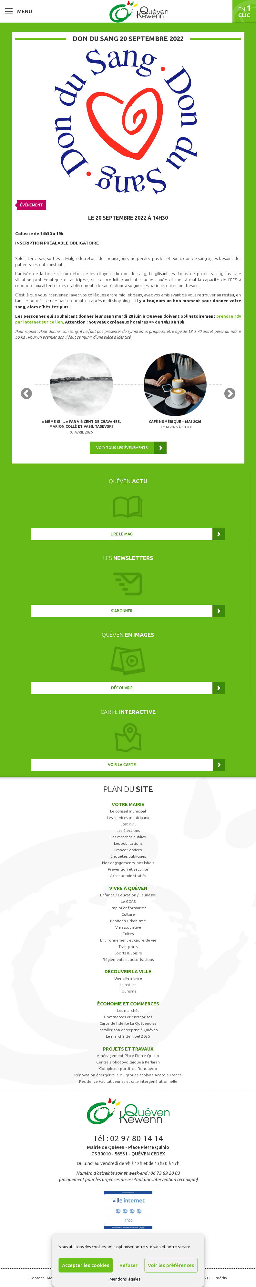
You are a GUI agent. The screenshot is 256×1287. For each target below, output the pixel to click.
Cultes (128, 934)
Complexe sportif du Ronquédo (128, 1068)
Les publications (128, 843)
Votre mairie (128, 804)
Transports (128, 946)
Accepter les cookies (85, 1265)
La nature (128, 985)
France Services (128, 850)
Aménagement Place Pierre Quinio (128, 1055)
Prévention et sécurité (128, 869)
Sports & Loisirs (128, 953)
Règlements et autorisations (128, 959)
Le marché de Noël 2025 (128, 1036)
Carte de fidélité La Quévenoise (128, 1023)
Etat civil (128, 824)
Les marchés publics (128, 837)
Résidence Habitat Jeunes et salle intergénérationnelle (128, 1081)
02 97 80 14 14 (136, 1138)
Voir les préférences (171, 1265)
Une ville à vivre (128, 978)
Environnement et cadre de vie (128, 940)
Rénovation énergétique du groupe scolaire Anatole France (128, 1075)
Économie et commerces (128, 1003)
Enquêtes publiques (128, 856)
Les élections (128, 830)
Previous (26, 394)
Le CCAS (128, 901)
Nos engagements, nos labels (128, 863)
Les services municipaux (128, 817)
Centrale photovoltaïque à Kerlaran (128, 1062)
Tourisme (128, 991)
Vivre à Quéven (128, 888)
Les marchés (128, 1010)
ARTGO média (214, 1278)
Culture (128, 914)
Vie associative (128, 927)
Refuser (128, 1265)
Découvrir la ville (128, 971)
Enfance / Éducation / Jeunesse (128, 895)
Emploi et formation (128, 908)
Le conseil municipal (128, 811)
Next (229, 394)
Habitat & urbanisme (128, 921)
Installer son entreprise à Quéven (128, 1030)
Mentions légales (124, 1279)
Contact (36, 1278)
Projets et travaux (128, 1049)
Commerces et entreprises (128, 1017)
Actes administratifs (128, 875)
